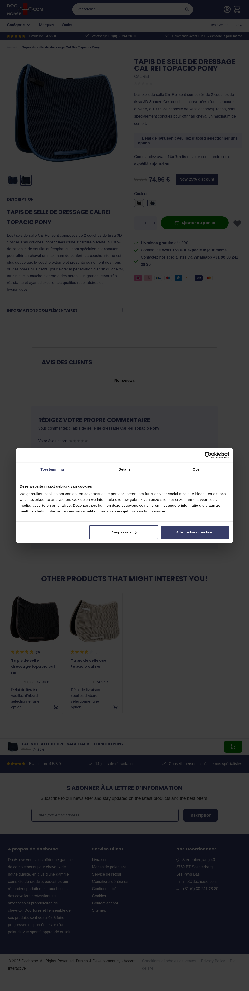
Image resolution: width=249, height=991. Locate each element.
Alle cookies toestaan (195, 532)
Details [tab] (124, 469)
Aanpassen (124, 532)
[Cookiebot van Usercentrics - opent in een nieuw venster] (208, 455)
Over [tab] (197, 469)
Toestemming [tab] (52, 469)
